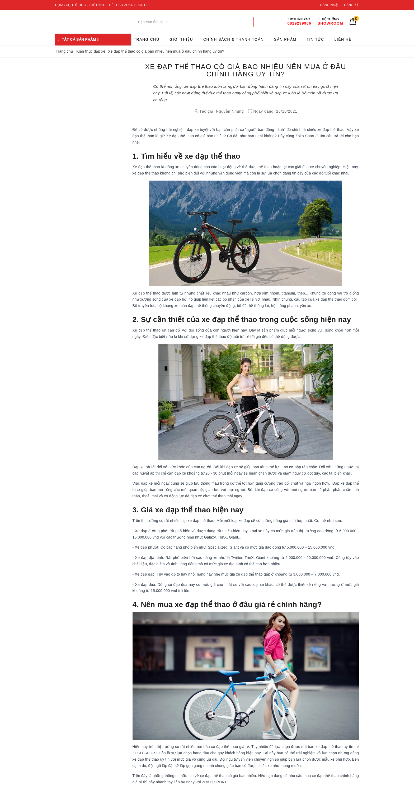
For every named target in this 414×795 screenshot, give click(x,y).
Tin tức (315, 39)
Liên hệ (343, 39)
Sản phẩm (285, 39)
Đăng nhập (330, 5)
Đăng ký (351, 5)
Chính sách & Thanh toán (233, 39)
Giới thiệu (181, 39)
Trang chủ (146, 39)
